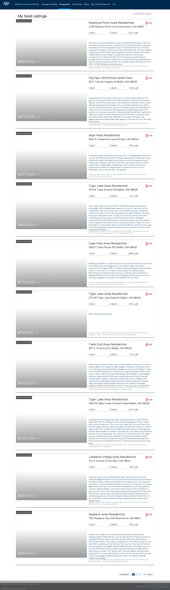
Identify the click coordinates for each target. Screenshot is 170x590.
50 (145, 574)
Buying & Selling (49, 4)
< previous (123, 574)
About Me (77, 4)
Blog (86, 4)
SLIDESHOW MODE (142, 14)
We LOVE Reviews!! (100, 4)
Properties (64, 4)
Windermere (33, 584)
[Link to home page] (6, 4)
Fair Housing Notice (161, 586)
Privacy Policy (164, 584)
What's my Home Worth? (27, 4)
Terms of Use (151, 584)
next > (150, 574)
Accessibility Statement (144, 586)
